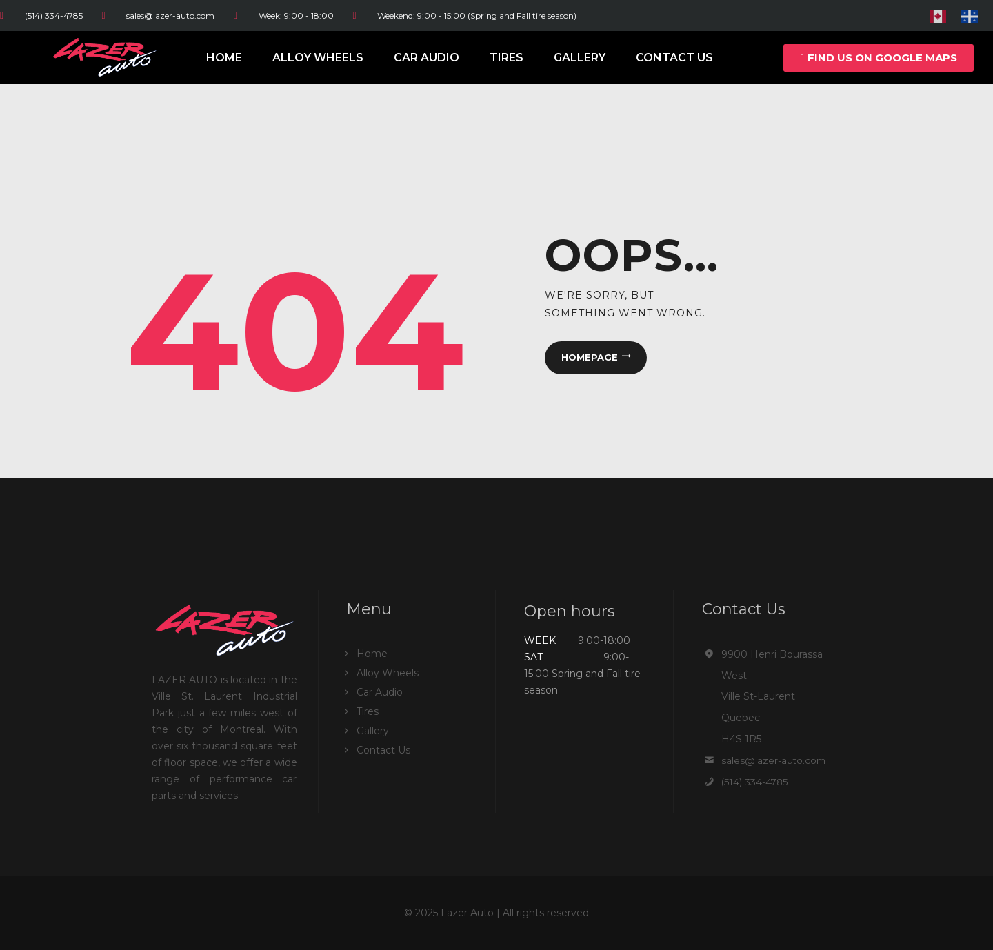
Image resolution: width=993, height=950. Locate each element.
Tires (506, 57)
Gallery (579, 57)
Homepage (589, 357)
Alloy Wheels (317, 57)
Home (224, 57)
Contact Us (674, 57)
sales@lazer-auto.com (774, 760)
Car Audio (426, 57)
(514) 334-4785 (755, 782)
